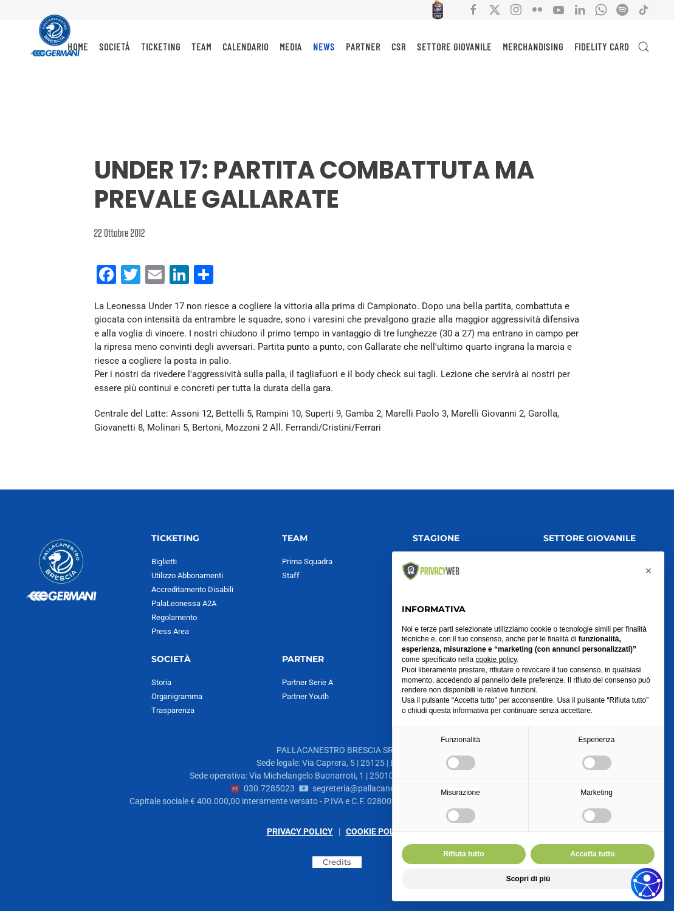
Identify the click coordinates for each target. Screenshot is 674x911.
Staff (291, 575)
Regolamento (174, 617)
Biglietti (164, 561)
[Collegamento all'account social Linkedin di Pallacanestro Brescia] (580, 9)
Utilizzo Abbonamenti (187, 575)
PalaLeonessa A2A (183, 603)
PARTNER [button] (363, 46)
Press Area (170, 631)
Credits (337, 862)
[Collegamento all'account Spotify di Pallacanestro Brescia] (622, 9)
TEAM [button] (201, 46)
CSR (398, 46)
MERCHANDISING (533, 46)
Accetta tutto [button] (592, 854)
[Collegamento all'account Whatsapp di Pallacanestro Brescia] (601, 9)
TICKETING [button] (161, 46)
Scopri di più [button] (528, 879)
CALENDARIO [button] (245, 46)
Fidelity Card (601, 46)
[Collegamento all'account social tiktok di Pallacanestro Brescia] (644, 9)
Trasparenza (172, 710)
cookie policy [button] (496, 659)
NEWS (324, 46)
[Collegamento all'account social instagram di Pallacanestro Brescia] (516, 9)
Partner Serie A (307, 682)
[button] (644, 46)
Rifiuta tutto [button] (463, 854)
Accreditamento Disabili (192, 589)
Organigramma (176, 696)
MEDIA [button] (291, 46)
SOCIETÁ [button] (114, 46)
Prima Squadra (307, 561)
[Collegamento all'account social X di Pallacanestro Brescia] (495, 9)
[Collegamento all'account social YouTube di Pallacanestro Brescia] (558, 9)
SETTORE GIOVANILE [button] (454, 46)
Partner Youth (305, 696)
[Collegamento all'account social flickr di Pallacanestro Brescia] (537, 9)
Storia (161, 682)
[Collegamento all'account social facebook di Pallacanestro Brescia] (473, 9)
